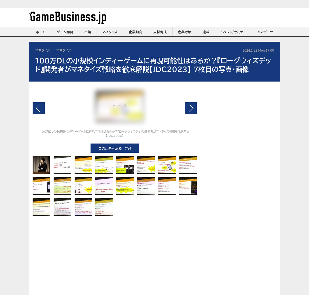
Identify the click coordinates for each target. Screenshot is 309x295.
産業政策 (184, 32)
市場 (87, 32)
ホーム (41, 32)
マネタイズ (110, 32)
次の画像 (191, 108)
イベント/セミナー (233, 32)
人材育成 (160, 32)
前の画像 (39, 108)
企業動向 (135, 32)
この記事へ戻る (114, 148)
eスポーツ (265, 32)
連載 (206, 32)
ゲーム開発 (65, 32)
